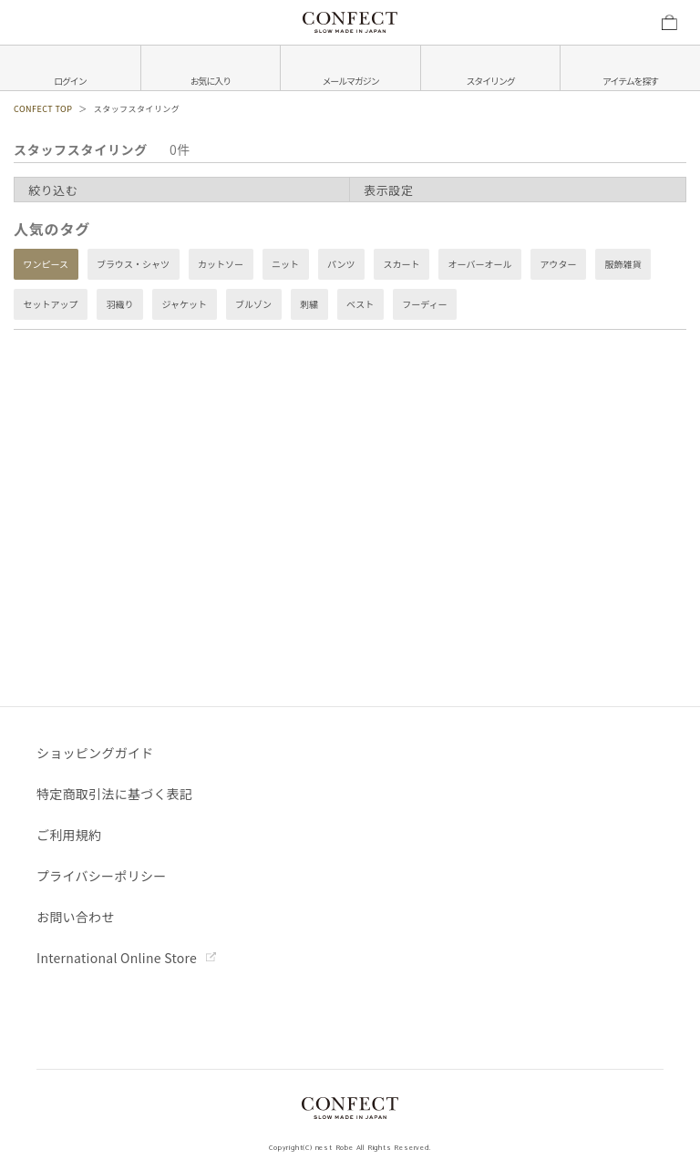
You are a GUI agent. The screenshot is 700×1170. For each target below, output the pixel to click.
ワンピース (46, 264)
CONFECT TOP (43, 109)
